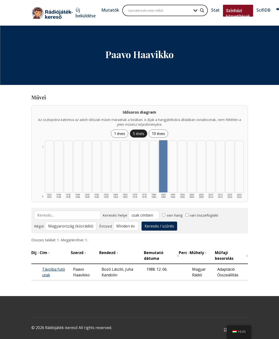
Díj (35, 252)
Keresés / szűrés (159, 226)
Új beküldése (86, 13)
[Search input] (159, 10)
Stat (215, 10)
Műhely (198, 252)
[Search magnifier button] (202, 10)
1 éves (119, 133)
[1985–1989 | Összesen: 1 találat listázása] (163, 166)
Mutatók (110, 10)
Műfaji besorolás (231, 255)
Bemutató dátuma (161, 255)
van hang (172, 215)
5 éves (138, 133)
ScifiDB (263, 10)
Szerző (78, 252)
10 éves (158, 133)
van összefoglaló (201, 215)
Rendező (108, 252)
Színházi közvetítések (238, 13)
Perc (184, 252)
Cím (45, 252)
